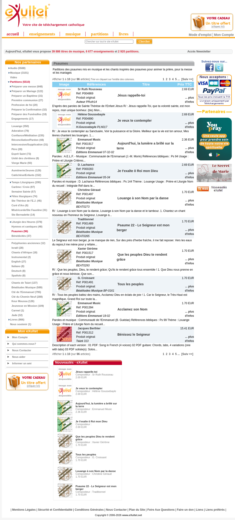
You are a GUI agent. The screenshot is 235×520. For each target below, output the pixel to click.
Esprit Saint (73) (19, 153)
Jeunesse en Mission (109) (25, 305)
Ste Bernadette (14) (21, 214)
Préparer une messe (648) (25, 86)
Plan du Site (137, 509)
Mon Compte (224, 35)
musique (73, 34)
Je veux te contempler (89, 388)
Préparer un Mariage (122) (25, 91)
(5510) (18, 81)
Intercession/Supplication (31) (27, 144)
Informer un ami (21, 363)
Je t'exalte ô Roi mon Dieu (91, 421)
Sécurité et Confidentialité (55, 509)
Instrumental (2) (19, 257)
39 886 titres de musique (68, 51)
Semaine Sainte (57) (21, 191)
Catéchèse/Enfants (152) (24, 175)
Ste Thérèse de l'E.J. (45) (24, 200)
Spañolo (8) (16, 275)
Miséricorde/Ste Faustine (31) (27, 210)
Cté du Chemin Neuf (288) (25, 296)
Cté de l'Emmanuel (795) (24, 292)
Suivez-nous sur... (214, 61)
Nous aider (18, 356)
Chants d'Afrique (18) (22, 252)
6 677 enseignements (100, 51)
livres (123, 34)
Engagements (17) (20, 118)
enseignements (42, 34)
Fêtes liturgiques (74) (22, 196)
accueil (13, 34)
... (178, 79)
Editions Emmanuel (89, 152)
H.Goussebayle (86, 127)
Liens (199, 509)
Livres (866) (15, 319)
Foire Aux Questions (161, 509)
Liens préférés (215, 509)
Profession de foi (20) (22, 104)
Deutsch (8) (16, 270)
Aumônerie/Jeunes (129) (24, 170)
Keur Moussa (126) (20, 301)
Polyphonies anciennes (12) (26, 243)
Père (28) (14, 149)
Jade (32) (15, 315)
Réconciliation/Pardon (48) (25, 139)
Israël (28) (15, 247)
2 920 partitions (128, 51)
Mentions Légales (24, 509)
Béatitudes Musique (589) (24, 287)
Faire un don (185, 509)
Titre (146, 84)
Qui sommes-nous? (24, 343)
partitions (99, 34)
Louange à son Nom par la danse (96, 471)
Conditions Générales (89, 509)
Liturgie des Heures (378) (24, 221)
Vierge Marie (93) (19, 163)
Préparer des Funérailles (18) (27, 114)
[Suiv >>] (187, 79)
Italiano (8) (15, 266)
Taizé (79, 341)
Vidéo (12, 77)
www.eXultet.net (132, 515)
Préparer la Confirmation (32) (27, 109)
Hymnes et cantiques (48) (24, 226)
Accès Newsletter (199, 51)
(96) (17, 231)
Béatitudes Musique (89, 202)
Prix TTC (184, 84)
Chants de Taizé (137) (22, 282)
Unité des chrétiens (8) (23, 158)
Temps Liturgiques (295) (24, 182)
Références (96, 84)
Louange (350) (18, 126)
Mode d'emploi (200, 35)
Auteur (80, 101)
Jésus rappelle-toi (86, 371)
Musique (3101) (18, 72)
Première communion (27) (25, 100)
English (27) (16, 261)
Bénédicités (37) (19, 235)
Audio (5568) (16, 68)
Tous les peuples (86, 454)
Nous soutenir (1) (19, 324)
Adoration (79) (18, 130)
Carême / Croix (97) (21, 187)
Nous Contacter (21, 350)
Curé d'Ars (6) (17, 205)
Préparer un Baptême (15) (25, 95)
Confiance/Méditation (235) (25, 135)
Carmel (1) (15, 310)
